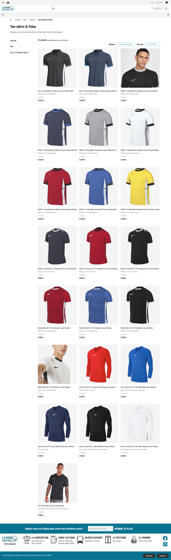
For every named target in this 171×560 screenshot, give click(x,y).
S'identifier (159, 2)
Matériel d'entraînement (91, 8)
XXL (23, 98)
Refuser (162, 556)
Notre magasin (10, 544)
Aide (152, 2)
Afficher (112, 44)
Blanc (14, 49)
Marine (23, 56)
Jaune (14, 56)
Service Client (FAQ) (145, 541)
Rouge (14, 64)
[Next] (168, 15)
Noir (32, 56)
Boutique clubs (108, 8)
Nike (69, 8)
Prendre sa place (123, 528)
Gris (32, 49)
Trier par (140, 44)
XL (33, 93)
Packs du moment (57, 8)
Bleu (23, 49)
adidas (76, 8)
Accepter (149, 556)
